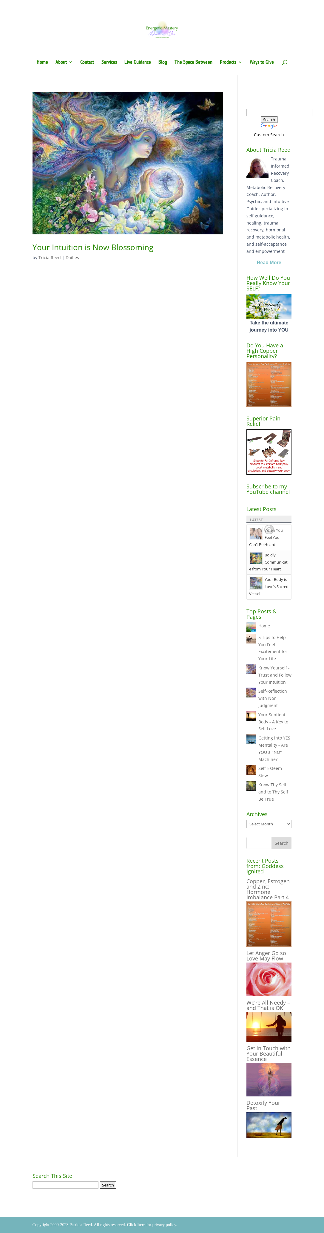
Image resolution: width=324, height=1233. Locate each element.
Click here (136, 1225)
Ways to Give (262, 62)
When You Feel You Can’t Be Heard (266, 537)
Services (109, 62)
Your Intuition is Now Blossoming (93, 247)
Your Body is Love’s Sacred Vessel (268, 586)
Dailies (72, 257)
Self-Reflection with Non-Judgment (272, 698)
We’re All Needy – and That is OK (268, 1005)
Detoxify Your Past (263, 1105)
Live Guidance (137, 62)
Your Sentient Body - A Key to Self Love (273, 722)
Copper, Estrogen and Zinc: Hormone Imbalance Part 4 (268, 889)
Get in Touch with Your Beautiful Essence (268, 1053)
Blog (162, 62)
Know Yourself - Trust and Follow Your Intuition (274, 675)
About (61, 62)
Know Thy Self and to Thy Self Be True (273, 792)
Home (42, 62)
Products (228, 62)
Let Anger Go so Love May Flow (266, 955)
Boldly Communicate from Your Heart (268, 562)
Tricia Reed (49, 257)
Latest (256, 519)
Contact (87, 62)
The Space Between (193, 62)
